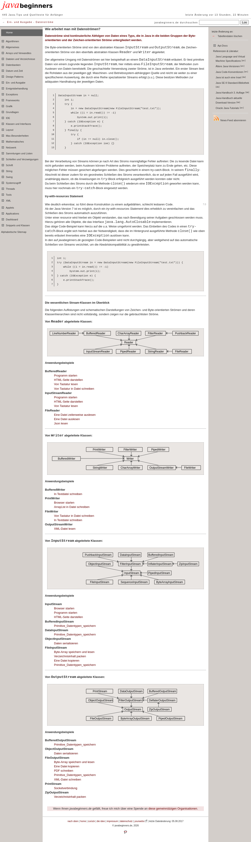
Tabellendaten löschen (230, 36)
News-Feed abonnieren (229, 118)
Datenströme (45, 22)
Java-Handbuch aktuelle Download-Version (229, 100)
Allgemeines (10, 46)
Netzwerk (8, 147)
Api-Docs (220, 45)
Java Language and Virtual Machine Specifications (231, 58)
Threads (8, 188)
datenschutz (126, 821)
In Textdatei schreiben (68, 494)
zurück (91, 821)
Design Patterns (12, 76)
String (6, 170)
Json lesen (61, 423)
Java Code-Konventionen (232, 72)
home (83, 821)
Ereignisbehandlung (14, 88)
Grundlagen (10, 111)
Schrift (7, 164)
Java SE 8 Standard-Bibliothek (233, 84)
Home (9, 32)
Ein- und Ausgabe (19, 22)
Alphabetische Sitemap (13, 232)
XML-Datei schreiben (67, 779)
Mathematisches (12, 141)
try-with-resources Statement (64, 196)
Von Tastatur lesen (66, 384)
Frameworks (10, 100)
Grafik (6, 105)
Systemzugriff (11, 182)
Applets (7, 207)
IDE (5, 117)
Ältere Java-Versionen (230, 66)
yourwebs (139, 821)
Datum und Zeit (12, 70)
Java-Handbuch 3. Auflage (232, 92)
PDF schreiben (63, 770)
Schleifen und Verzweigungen (19, 159)
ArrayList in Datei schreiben (71, 507)
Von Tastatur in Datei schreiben (74, 388)
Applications (10, 213)
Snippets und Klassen (15, 225)
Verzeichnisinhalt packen (70, 656)
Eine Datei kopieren (66, 660)
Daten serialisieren (66, 643)
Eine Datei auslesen (67, 419)
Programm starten (65, 375)
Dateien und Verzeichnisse (18, 58)
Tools (6, 194)
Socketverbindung (65, 788)
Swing (7, 176)
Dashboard (9, 219)
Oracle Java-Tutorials (230, 108)
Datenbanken (11, 64)
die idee (101, 821)
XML (6, 200)
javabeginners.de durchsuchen (176, 22)
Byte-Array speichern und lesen (74, 652)
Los (244, 22)
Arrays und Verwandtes (16, 52)
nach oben (73, 821)
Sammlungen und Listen (16, 153)
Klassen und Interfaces (16, 123)
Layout (7, 129)
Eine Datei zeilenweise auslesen (75, 414)
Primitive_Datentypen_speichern (75, 626)
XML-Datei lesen (65, 528)
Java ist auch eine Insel (231, 77)
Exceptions (9, 94)
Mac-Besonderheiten (15, 135)
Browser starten (64, 502)
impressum (112, 821)
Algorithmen (10, 41)
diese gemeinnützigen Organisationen (172, 808)
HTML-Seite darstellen (68, 380)
